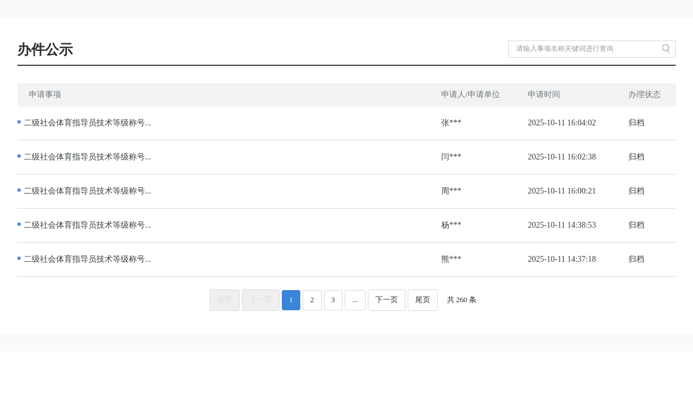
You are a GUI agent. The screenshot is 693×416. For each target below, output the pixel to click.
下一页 (386, 300)
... (355, 300)
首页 (224, 300)
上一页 (260, 300)
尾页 (422, 300)
